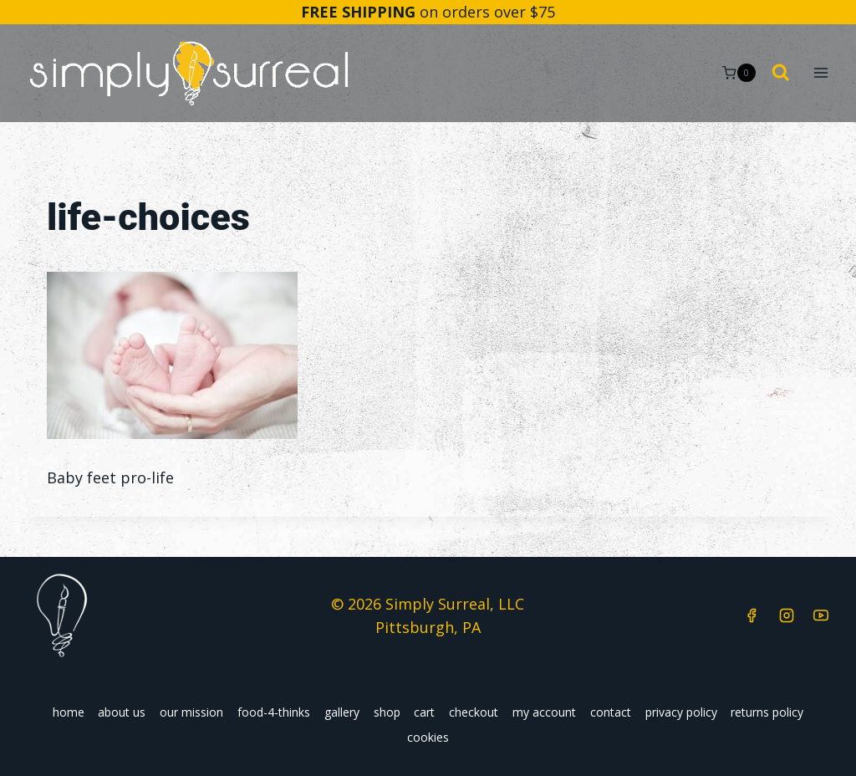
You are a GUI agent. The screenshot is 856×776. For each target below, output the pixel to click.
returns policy (767, 712)
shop (387, 712)
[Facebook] (751, 615)
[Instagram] (787, 615)
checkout (473, 712)
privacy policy (681, 712)
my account (544, 712)
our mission (191, 712)
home (68, 712)
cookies (428, 737)
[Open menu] (820, 73)
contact (610, 712)
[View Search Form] (780, 73)
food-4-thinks (273, 712)
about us (121, 712)
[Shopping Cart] (738, 73)
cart (424, 712)
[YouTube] (821, 615)
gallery (341, 712)
